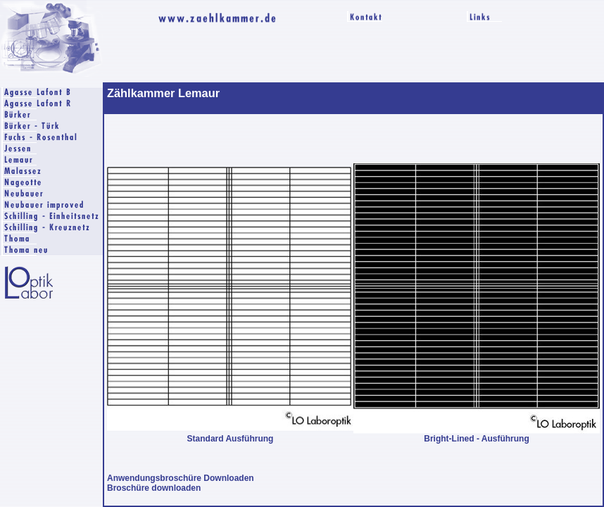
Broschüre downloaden (154, 488)
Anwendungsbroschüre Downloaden (180, 478)
